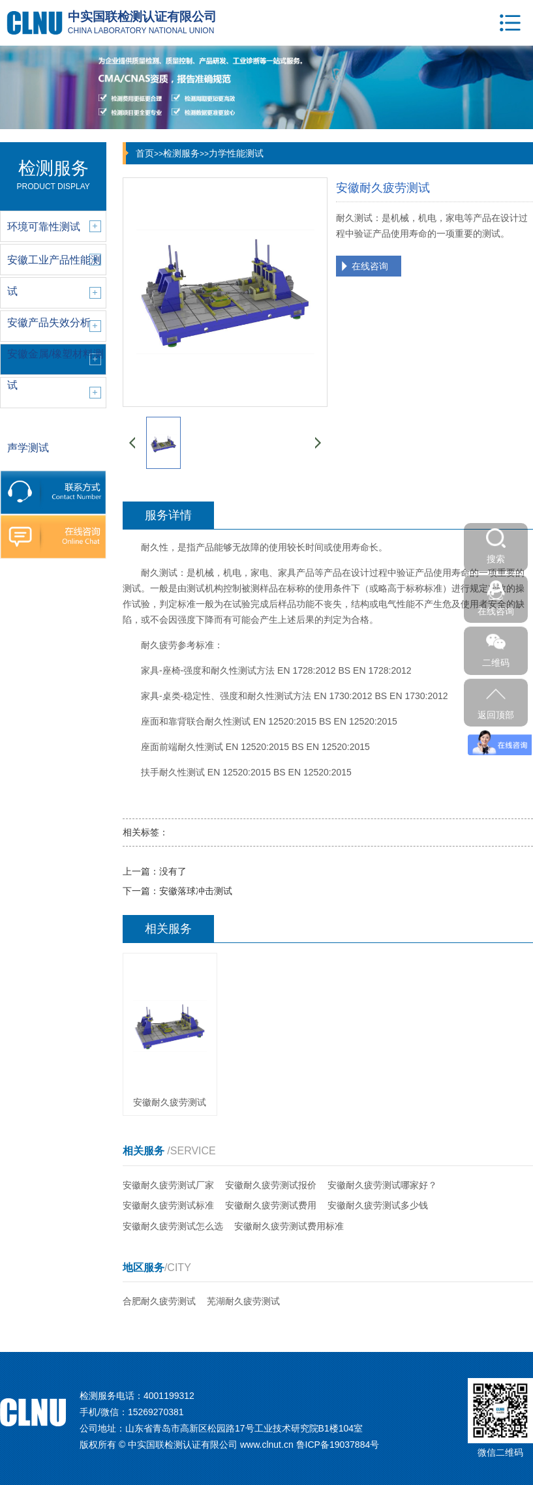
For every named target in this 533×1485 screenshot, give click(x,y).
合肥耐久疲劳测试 (159, 1301)
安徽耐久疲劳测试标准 (168, 1205)
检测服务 (181, 153)
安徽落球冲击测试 (195, 891)
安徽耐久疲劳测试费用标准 (289, 1226)
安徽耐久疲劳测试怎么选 (173, 1226)
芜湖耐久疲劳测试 (243, 1301)
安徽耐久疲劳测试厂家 (168, 1185)
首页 (145, 153)
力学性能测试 (236, 153)
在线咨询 (370, 266)
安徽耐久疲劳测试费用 (270, 1205)
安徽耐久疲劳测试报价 (270, 1185)
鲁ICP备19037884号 (338, 1444)
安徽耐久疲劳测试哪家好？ (382, 1185)
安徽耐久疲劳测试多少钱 (377, 1205)
